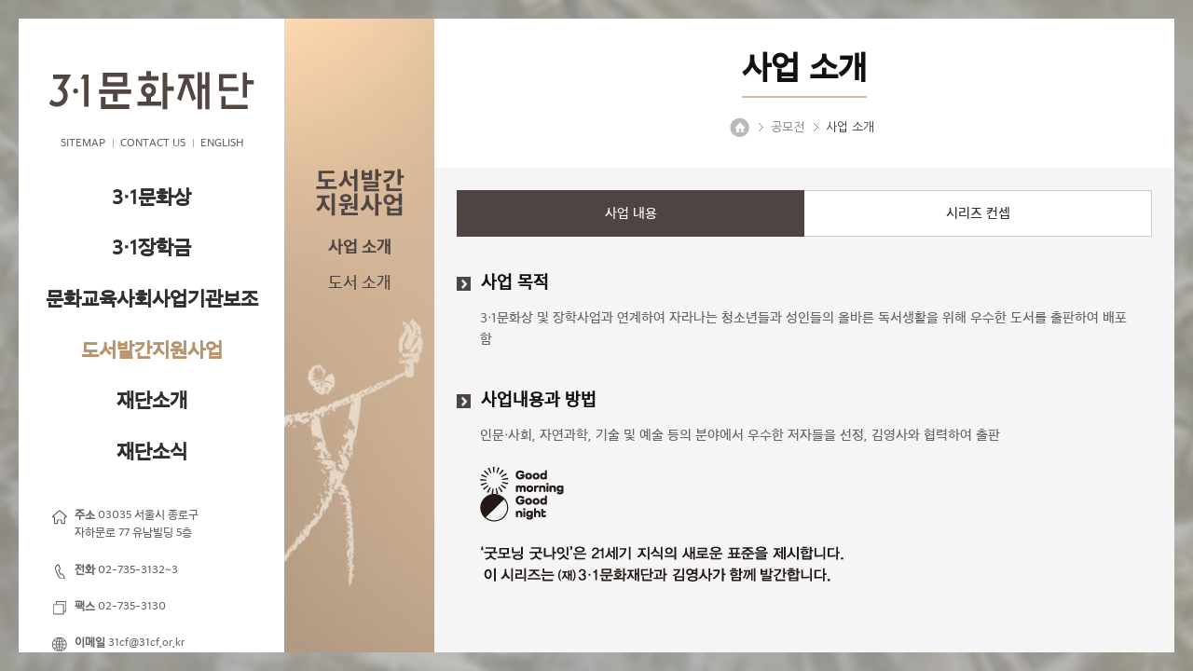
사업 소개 (359, 247)
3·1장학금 (151, 247)
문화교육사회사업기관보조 (152, 298)
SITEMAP (83, 142)
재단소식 (152, 451)
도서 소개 (359, 282)
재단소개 (152, 400)
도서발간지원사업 (152, 350)
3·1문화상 (151, 197)
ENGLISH (221, 142)
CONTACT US (152, 142)
